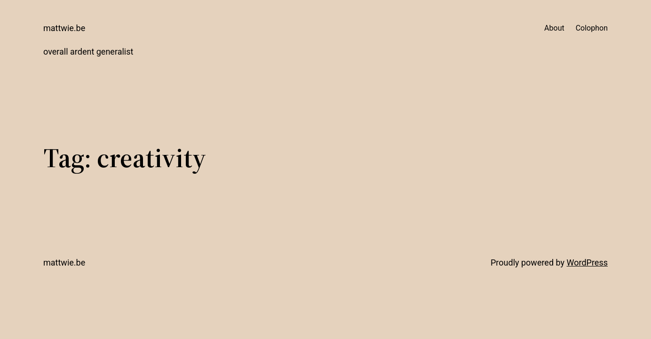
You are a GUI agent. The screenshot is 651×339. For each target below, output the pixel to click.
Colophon (592, 28)
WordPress (587, 262)
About (554, 28)
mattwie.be (64, 28)
